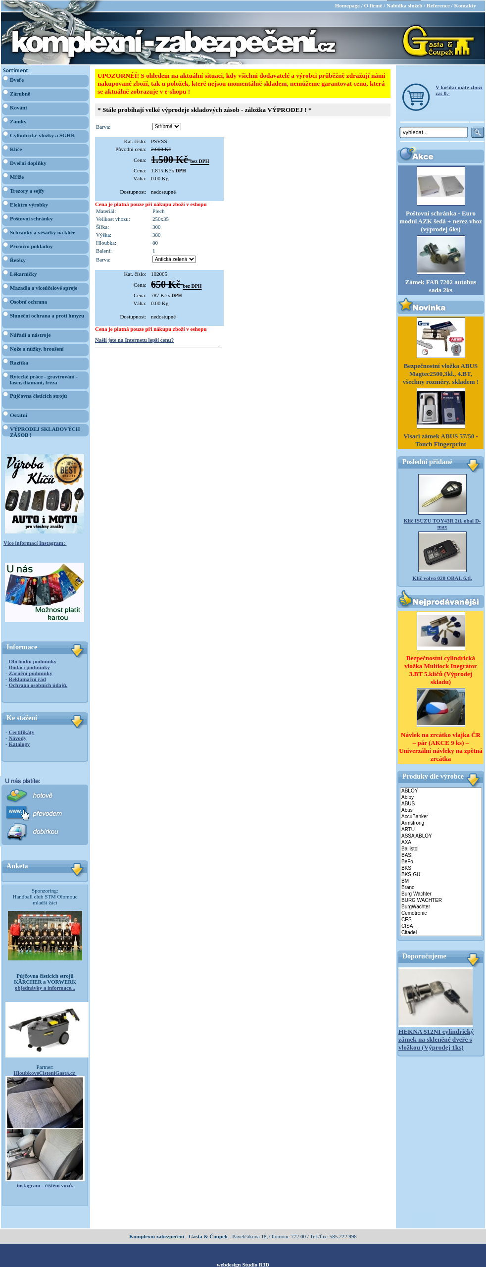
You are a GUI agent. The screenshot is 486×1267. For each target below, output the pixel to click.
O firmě (373, 5)
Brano (441, 887)
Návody (17, 737)
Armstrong (441, 823)
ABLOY (441, 791)
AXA (441, 842)
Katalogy (19, 743)
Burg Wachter (441, 894)
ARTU (441, 829)
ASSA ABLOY (441, 836)
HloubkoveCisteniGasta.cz (44, 1072)
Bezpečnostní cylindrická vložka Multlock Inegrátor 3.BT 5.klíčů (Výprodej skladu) (440, 669)
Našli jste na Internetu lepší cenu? (134, 339)
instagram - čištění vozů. (45, 1185)
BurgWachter (441, 906)
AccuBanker (441, 816)
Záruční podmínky (30, 673)
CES (441, 919)
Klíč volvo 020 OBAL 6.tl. (442, 578)
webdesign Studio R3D (243, 1264)
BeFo (441, 861)
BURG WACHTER (441, 900)
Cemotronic (441, 913)
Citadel (441, 932)
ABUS (441, 803)
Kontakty (465, 5)
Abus (441, 810)
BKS (441, 868)
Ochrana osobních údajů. (37, 684)
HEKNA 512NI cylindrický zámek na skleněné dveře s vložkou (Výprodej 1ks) (436, 1039)
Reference (438, 5)
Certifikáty (21, 732)
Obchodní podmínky (32, 661)
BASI (441, 855)
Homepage (347, 5)
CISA (441, 926)
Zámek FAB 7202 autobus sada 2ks (441, 285)
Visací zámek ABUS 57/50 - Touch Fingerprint (440, 439)
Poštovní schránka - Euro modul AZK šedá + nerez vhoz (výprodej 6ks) (440, 220)
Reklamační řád (27, 679)
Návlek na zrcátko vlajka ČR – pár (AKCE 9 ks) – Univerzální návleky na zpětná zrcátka (441, 746)
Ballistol (441, 848)
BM (441, 881)
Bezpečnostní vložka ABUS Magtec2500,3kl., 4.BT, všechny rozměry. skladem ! (441, 373)
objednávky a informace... (45, 987)
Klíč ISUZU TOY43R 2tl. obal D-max (442, 523)
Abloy (441, 797)
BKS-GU (441, 874)
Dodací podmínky (28, 667)
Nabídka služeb (404, 5)
